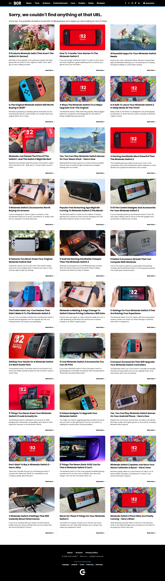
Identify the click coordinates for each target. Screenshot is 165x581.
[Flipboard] (135, 3)
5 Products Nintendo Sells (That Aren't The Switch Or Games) (31, 55)
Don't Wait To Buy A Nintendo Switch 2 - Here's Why (30, 466)
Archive (79, 553)
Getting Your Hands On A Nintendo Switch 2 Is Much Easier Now (31, 363)
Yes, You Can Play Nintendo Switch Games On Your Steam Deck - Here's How (82, 157)
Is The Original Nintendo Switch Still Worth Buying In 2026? (31, 106)
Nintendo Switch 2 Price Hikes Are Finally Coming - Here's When (131, 517)
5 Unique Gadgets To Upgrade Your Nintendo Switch (78, 414)
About (70, 553)
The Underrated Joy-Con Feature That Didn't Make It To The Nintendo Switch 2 (29, 312)
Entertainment (60, 3)
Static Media (72, 556)
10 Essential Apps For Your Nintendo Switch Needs (133, 55)
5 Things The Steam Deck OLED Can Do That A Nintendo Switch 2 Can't (80, 466)
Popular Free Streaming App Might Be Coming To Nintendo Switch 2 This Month (81, 209)
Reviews (101, 3)
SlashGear (99, 565)
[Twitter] (129, 3)
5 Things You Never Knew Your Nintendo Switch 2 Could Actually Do (30, 414)
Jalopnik (74, 565)
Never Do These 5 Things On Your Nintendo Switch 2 (82, 517)
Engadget (65, 565)
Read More (49, 70)
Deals (91, 3)
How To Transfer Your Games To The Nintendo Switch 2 (79, 55)
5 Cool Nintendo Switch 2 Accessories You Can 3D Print (82, 363)
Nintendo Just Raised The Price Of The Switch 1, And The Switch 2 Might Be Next (30, 157)
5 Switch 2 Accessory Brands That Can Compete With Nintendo (130, 260)
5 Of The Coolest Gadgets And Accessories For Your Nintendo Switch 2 (133, 209)
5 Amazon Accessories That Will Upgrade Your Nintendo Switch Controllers (132, 363)
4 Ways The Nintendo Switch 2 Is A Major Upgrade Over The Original (81, 106)
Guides (81, 3)
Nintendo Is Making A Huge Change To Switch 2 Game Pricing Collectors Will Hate (82, 312)
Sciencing (89, 565)
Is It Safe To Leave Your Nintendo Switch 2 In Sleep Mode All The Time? (132, 106)
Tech (37, 3)
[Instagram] (132, 3)
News (29, 3)
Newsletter (148, 3)
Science (46, 3)
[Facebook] (125, 3)
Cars (73, 3)
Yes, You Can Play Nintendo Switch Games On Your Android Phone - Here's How (132, 414)
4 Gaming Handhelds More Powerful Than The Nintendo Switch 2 (132, 158)
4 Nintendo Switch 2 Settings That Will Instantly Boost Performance (29, 517)
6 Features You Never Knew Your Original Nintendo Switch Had (31, 260)
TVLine (82, 565)
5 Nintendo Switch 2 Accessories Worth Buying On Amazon (29, 209)
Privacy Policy (92, 553)
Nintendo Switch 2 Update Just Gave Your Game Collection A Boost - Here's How (132, 466)
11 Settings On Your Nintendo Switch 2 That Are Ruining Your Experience (132, 312)
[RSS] (139, 3)
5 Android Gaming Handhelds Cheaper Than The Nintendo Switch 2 (80, 260)
